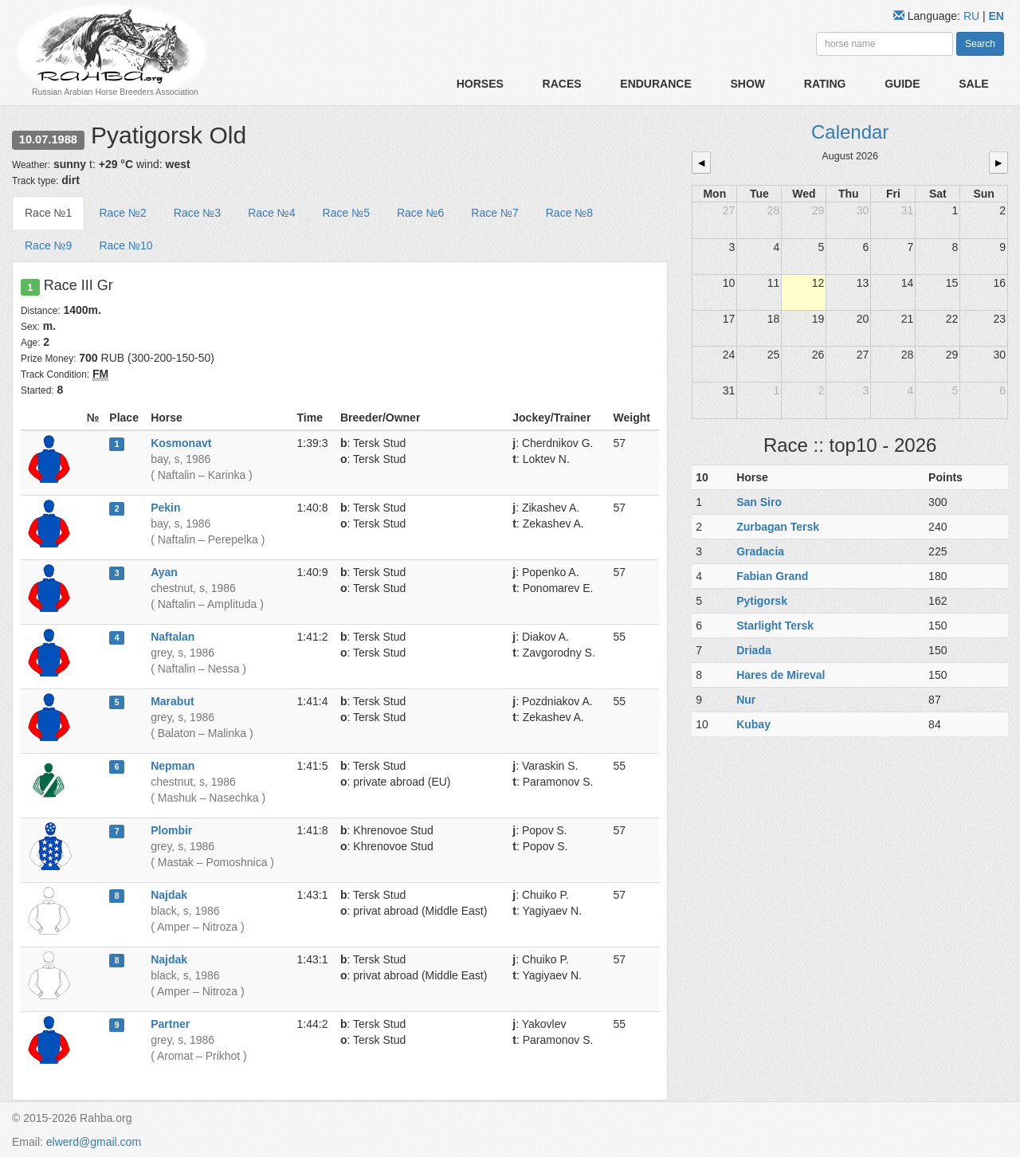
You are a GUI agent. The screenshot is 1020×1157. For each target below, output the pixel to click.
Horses (480, 83)
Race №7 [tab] (494, 212)
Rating (825, 83)
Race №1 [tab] (48, 212)
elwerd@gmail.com (93, 1141)
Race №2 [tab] (122, 212)
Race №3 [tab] (197, 212)
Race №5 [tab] (346, 212)
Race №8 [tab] (569, 212)
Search (980, 43)
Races (562, 83)
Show (747, 83)
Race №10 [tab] (125, 245)
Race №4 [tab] (271, 212)
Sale (973, 83)
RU (973, 16)
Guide (902, 83)
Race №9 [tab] (48, 245)
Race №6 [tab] (420, 212)
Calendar (850, 132)
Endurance (655, 83)
